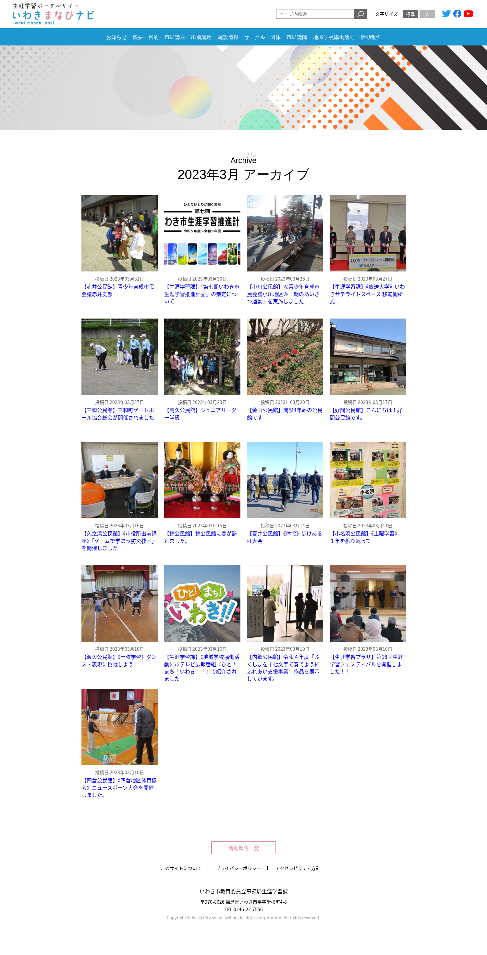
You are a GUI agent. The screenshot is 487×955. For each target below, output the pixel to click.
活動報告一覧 (243, 848)
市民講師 (296, 37)
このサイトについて (181, 868)
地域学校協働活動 (334, 37)
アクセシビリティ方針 (297, 868)
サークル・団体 (262, 37)
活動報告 (370, 37)
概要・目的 (146, 37)
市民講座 (174, 37)
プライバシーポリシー (238, 868)
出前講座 (201, 37)
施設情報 (228, 37)
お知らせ (116, 37)
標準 (410, 14)
